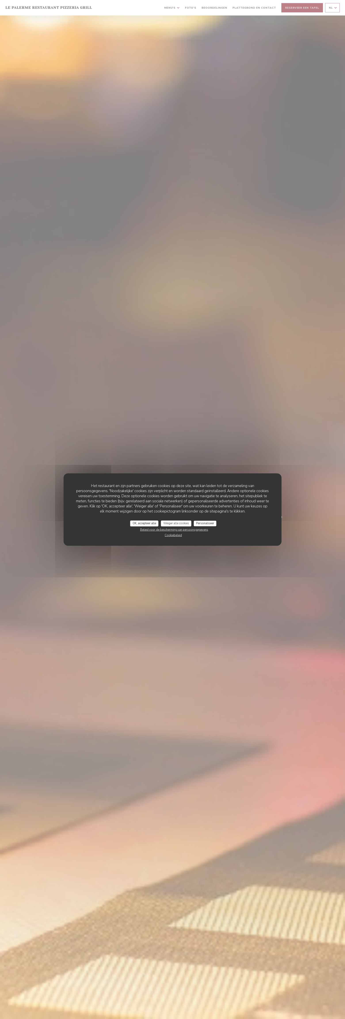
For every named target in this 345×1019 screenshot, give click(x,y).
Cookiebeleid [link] (173, 535)
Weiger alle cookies (176, 523)
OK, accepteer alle (144, 523)
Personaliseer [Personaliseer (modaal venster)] (205, 523)
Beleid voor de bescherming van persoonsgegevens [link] (174, 530)
